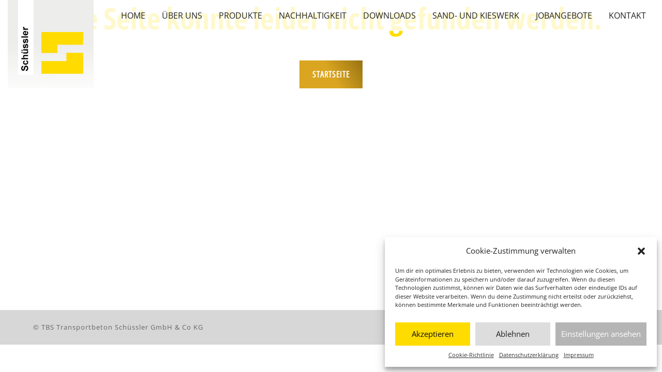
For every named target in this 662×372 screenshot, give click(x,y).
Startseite (331, 74)
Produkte (240, 15)
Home (133, 15)
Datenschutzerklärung (529, 355)
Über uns (182, 15)
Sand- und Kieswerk (475, 15)
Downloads (389, 15)
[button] (641, 250)
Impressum (579, 355)
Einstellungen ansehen (601, 334)
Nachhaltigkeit (313, 15)
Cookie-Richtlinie (471, 355)
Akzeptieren (433, 334)
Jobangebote (564, 15)
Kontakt (627, 15)
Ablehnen (513, 334)
